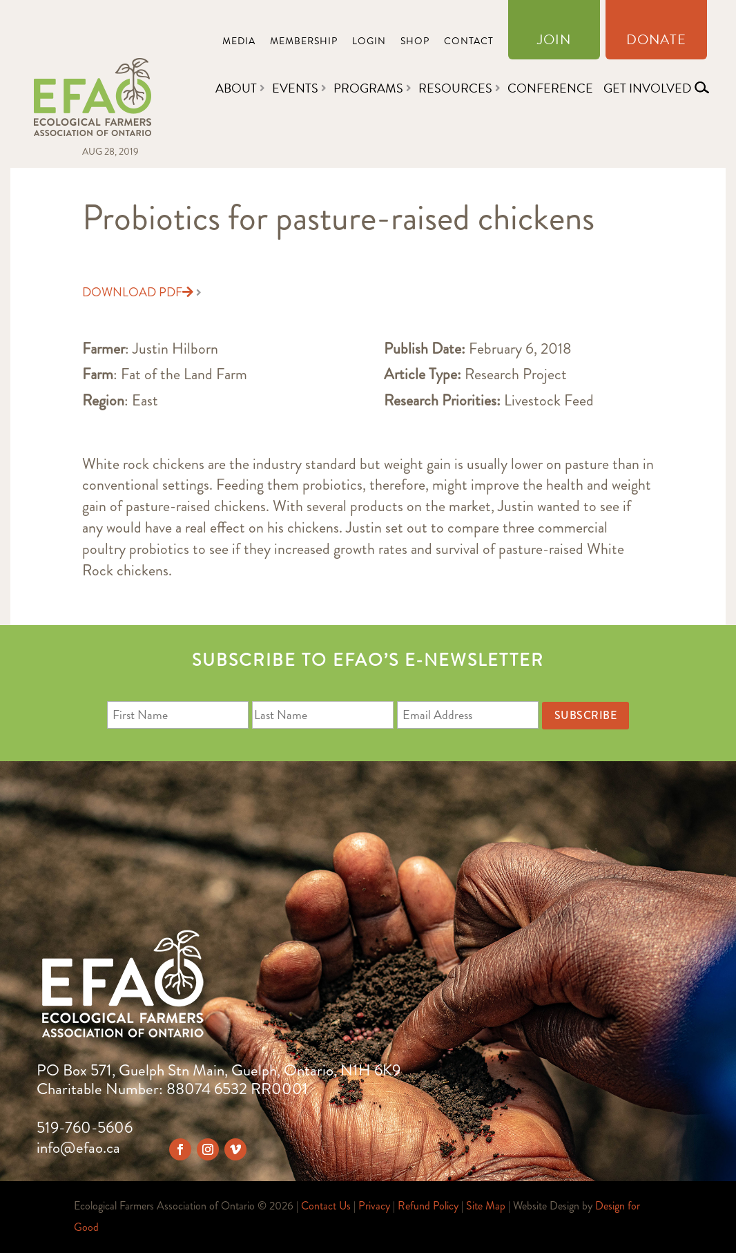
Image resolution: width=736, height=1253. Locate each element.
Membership (304, 42)
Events (295, 88)
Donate (656, 42)
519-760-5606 (85, 1127)
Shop (414, 42)
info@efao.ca (78, 1147)
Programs (368, 88)
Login (369, 42)
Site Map (485, 1206)
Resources (455, 88)
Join (554, 42)
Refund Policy (428, 1206)
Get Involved (647, 88)
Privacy (374, 1206)
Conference (550, 88)
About (236, 88)
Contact (469, 42)
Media (238, 42)
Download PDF (137, 292)
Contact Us (326, 1206)
